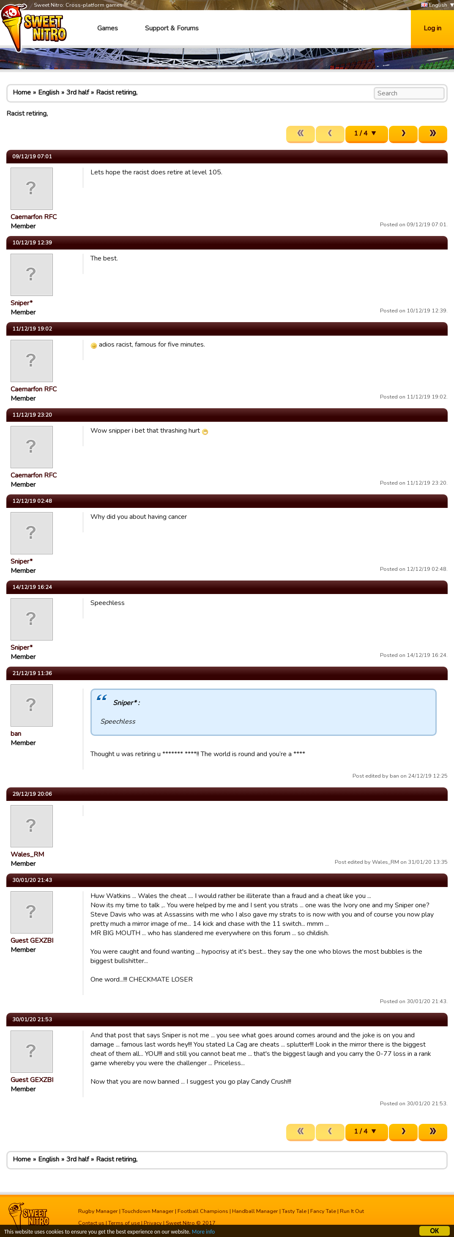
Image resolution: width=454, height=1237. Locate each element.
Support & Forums (172, 28)
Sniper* (22, 303)
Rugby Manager (98, 1211)
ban (16, 733)
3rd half (77, 92)
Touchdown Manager (148, 1211)
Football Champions (203, 1211)
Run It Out (352, 1211)
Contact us (91, 1223)
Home (22, 92)
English (434, 5)
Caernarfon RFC (34, 217)
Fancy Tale (323, 1211)
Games (107, 28)
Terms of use (124, 1223)
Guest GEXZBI (32, 940)
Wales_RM (27, 854)
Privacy (153, 1223)
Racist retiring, (116, 92)
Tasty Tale (294, 1211)
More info (203, 1233)
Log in (432, 28)
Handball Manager (255, 1211)
